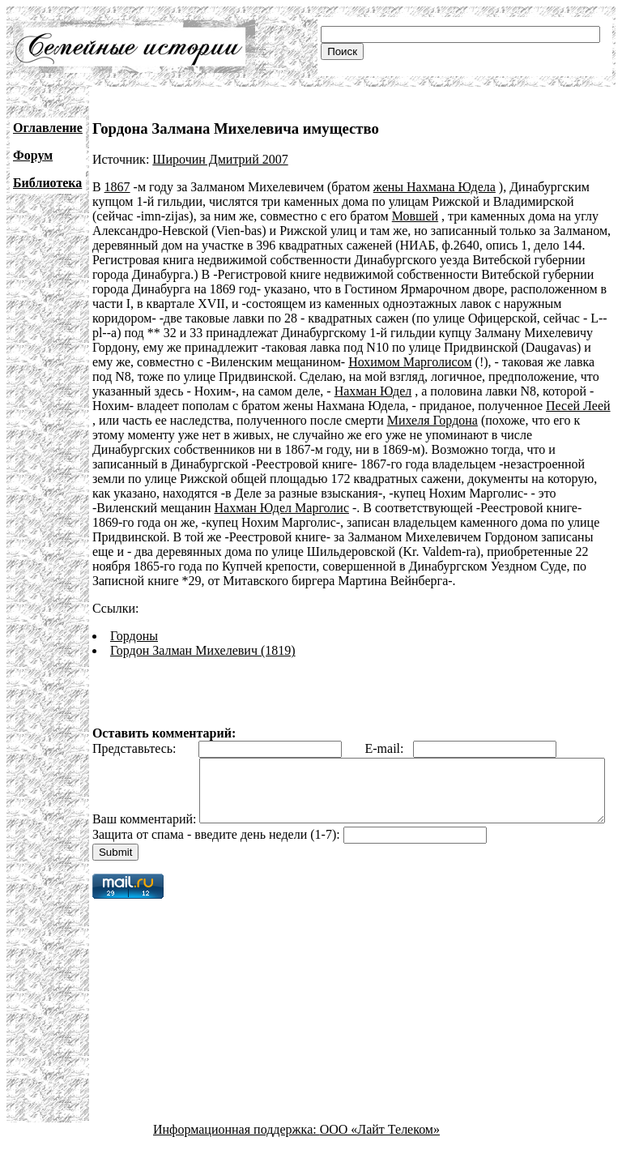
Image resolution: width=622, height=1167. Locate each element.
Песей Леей (578, 406)
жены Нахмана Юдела (434, 187)
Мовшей (415, 216)
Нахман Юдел (373, 391)
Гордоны (134, 636)
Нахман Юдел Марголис (281, 508)
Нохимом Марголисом (409, 362)
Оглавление (48, 128)
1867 (117, 187)
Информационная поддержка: (236, 1153)
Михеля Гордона (432, 420)
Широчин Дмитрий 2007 (220, 159)
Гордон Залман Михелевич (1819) (203, 650)
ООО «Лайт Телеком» (380, 1153)
